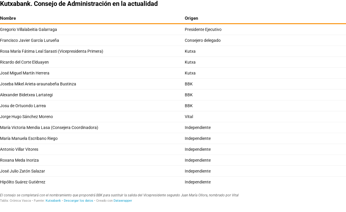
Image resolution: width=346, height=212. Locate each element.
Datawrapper (123, 201)
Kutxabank (53, 201)
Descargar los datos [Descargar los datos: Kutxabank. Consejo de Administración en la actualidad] (78, 201)
